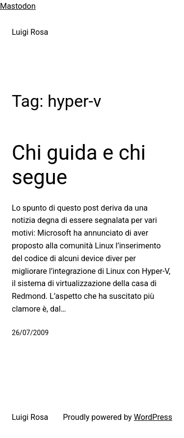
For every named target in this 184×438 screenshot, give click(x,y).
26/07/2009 (30, 333)
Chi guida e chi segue (79, 165)
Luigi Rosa (30, 32)
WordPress (153, 417)
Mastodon (18, 6)
